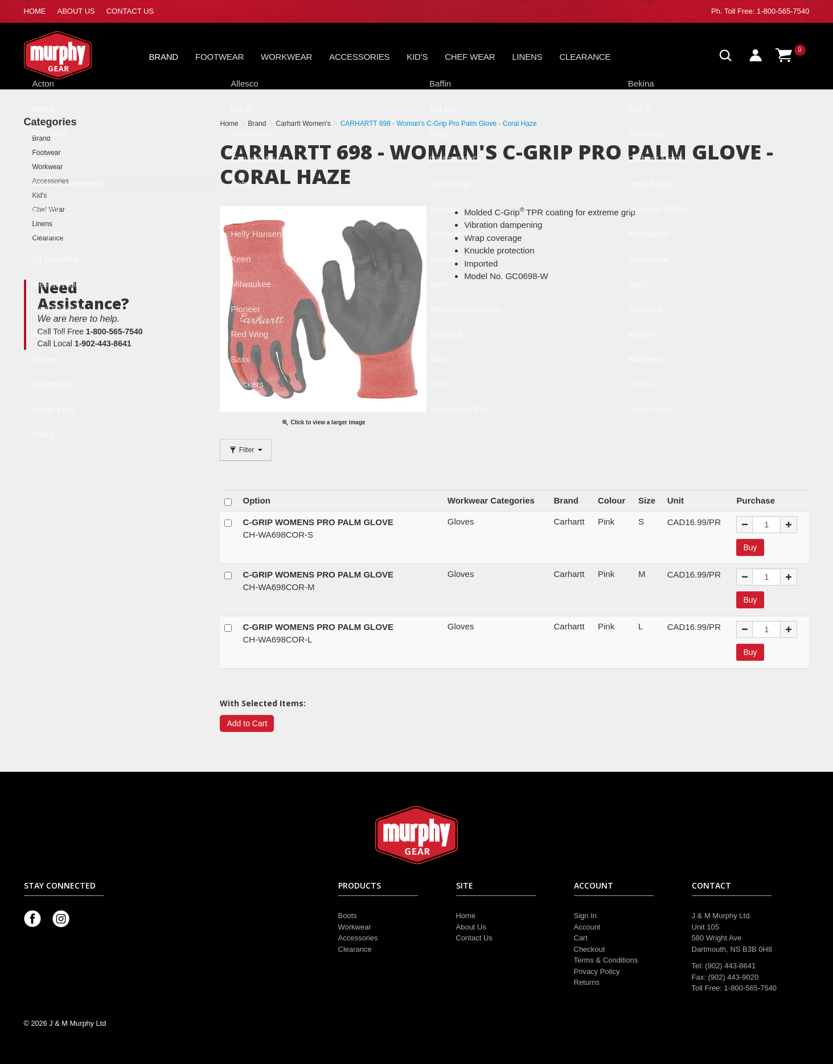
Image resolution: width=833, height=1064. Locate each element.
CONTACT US (130, 11)
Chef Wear (470, 57)
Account (587, 927)
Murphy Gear (72, 55)
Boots (347, 915)
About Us (471, 927)
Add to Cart (247, 723)
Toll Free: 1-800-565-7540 (767, 11)
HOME (35, 11)
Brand (164, 57)
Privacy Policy (597, 971)
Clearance (584, 57)
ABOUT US (76, 11)
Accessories (359, 57)
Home (466, 915)
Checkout (589, 949)
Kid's (417, 57)
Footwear (219, 57)
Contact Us (474, 938)
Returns (587, 982)
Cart (581, 938)
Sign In (585, 915)
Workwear (286, 57)
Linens (527, 57)
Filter (245, 450)
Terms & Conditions (606, 960)
